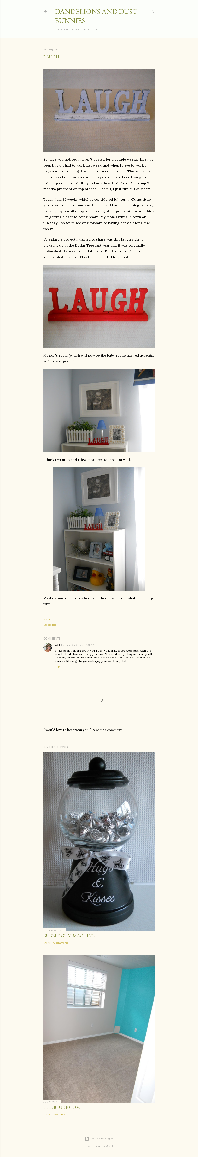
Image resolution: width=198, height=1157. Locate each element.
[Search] (152, 10)
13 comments (60, 1114)
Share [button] (46, 619)
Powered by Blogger (99, 1138)
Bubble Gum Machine (69, 936)
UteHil (109, 1145)
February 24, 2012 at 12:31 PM (77, 644)
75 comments (60, 942)
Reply (58, 666)
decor (54, 624)
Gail (57, 645)
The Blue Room (61, 1107)
